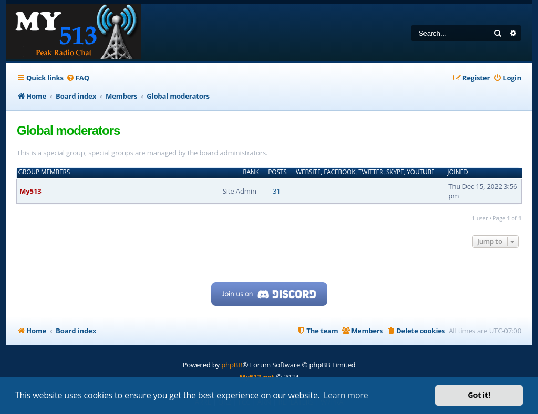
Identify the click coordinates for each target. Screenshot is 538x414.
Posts (277, 172)
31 (277, 191)
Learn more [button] (346, 395)
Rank (251, 172)
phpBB (231, 364)
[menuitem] (77, 78)
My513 (30, 191)
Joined (457, 172)
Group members (44, 172)
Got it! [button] (479, 395)
